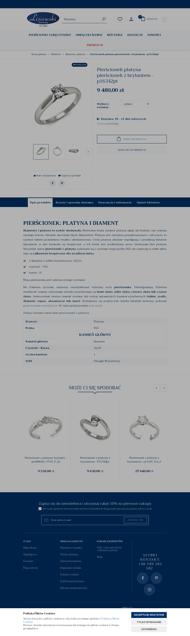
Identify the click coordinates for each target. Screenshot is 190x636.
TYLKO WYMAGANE (149, 622)
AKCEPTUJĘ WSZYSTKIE (149, 614)
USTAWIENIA (149, 629)
